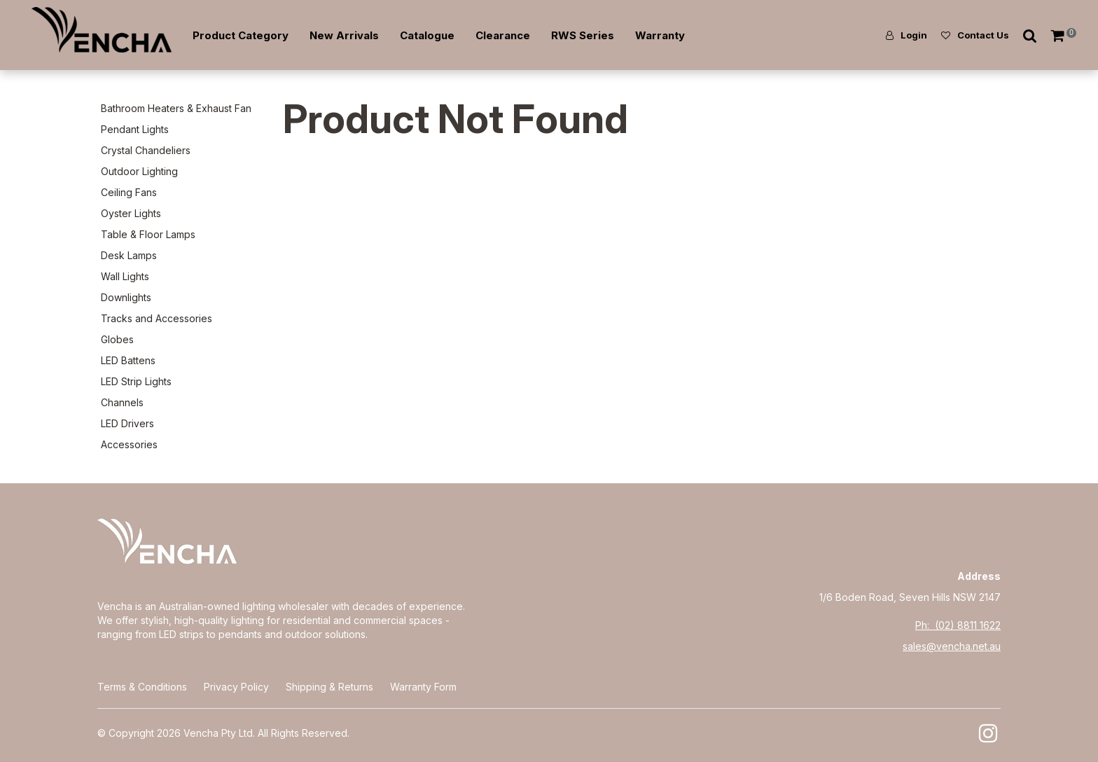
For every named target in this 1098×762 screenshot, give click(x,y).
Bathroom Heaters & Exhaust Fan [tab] (176, 108)
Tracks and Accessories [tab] (156, 318)
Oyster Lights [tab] (131, 213)
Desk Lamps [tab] (129, 255)
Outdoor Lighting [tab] (139, 171)
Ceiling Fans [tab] (129, 192)
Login (914, 35)
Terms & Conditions (142, 687)
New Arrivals (344, 35)
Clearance (502, 35)
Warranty (660, 35)
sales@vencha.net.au (952, 646)
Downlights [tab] (126, 297)
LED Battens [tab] (128, 360)
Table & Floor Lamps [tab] (148, 234)
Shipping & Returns (329, 687)
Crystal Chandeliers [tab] (145, 150)
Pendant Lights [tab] (135, 129)
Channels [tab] (122, 402)
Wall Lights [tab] (125, 276)
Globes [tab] (117, 339)
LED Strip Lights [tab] (136, 381)
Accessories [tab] (129, 444)
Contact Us (983, 35)
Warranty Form (423, 687)
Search (1030, 35)
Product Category (241, 35)
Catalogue (427, 35)
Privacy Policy (236, 687)
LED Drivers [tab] (127, 423)
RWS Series (582, 35)
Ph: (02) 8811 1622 (958, 625)
